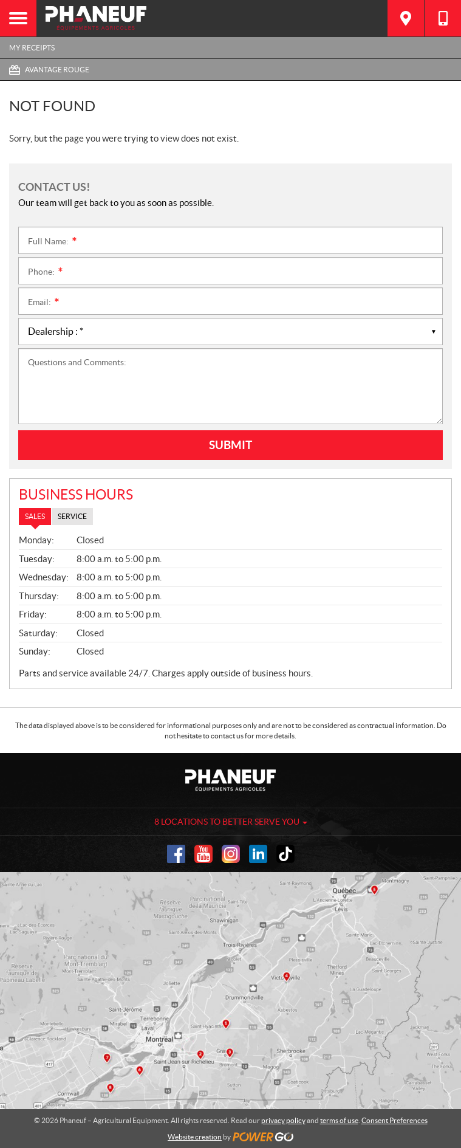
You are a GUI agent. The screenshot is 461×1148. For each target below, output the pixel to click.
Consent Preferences (394, 1120)
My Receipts (32, 48)
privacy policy (283, 1120)
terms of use (339, 1120)
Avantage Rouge (57, 70)
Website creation (195, 1137)
